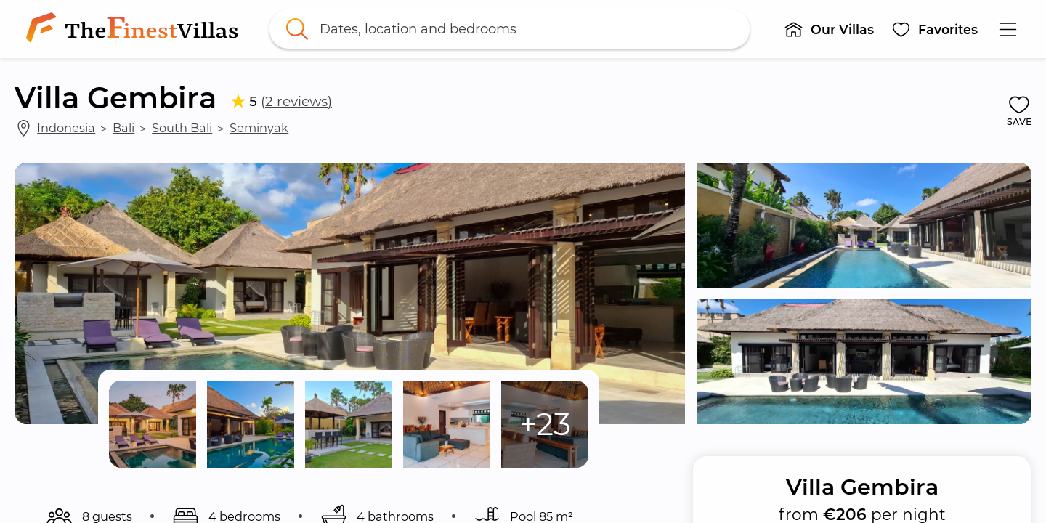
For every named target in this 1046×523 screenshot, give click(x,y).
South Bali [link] (182, 128)
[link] (135, 29)
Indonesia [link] (66, 128)
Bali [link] (123, 128)
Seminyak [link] (259, 128)
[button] (829, 29)
